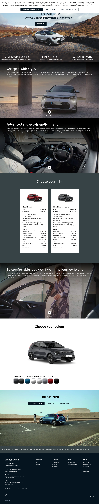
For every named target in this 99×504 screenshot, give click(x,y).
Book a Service (87, 464)
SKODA (38, 464)
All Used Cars (55, 462)
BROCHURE (40, 24)
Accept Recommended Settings (31, 9)
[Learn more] (49, 112)
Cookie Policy (5, 5)
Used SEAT (55, 468)
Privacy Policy (90, 496)
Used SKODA (55, 466)
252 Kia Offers (71, 462)
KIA (37, 462)
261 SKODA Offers (72, 464)
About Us (85, 468)
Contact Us (86, 462)
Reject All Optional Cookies (68, 9)
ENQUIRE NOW (64, 403)
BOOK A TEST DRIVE (56, 24)
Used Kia (54, 464)
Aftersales (86, 466)
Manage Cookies (50, 9)
